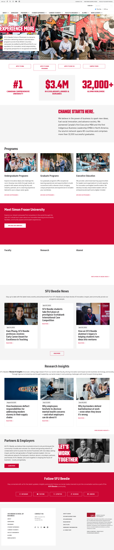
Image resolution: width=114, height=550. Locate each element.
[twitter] (10, 1)
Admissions (14, 13)
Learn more (11, 466)
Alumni (84, 13)
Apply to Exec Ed (69, 66)
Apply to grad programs (44, 67)
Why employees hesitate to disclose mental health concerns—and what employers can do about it (53, 412)
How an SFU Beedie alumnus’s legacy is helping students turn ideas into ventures (88, 335)
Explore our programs (11, 195)
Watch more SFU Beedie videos (100, 276)
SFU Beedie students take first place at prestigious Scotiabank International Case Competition (53, 315)
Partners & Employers (90, 1)
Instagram (24, 494)
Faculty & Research (71, 13)
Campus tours (94, 66)
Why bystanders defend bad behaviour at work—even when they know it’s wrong (89, 410)
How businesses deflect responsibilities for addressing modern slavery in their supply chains (17, 412)
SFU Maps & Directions (69, 516)
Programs (24, 13)
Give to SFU (66, 524)
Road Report (67, 522)
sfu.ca (3, 1)
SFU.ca (106, 9)
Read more (57, 353)
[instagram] (13, 1)
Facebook (75, 494)
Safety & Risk (67, 513)
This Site (99, 9)
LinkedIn (92, 494)
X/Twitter (58, 494)
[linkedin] (19, 1)
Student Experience (38, 13)
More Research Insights (102, 430)
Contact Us (78, 1)
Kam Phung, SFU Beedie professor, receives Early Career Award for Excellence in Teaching (17, 335)
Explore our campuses (15, 225)
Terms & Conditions (91, 531)
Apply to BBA (20, 66)
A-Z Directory (67, 530)
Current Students (55, 13)
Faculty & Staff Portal (106, 1)
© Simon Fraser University (93, 533)
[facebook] (7, 1)
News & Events (96, 13)
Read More (9, 343)
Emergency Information (70, 527)
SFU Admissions (67, 519)
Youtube (42, 494)
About (5, 13)
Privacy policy (100, 531)
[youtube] (16, 1)
